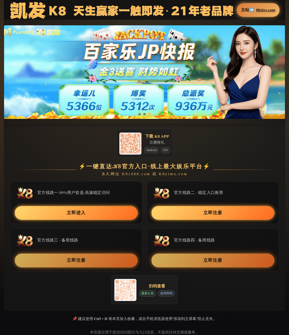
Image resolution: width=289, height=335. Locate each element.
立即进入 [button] (76, 213)
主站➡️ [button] (258, 10)
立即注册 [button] (212, 213)
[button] (144, 72)
